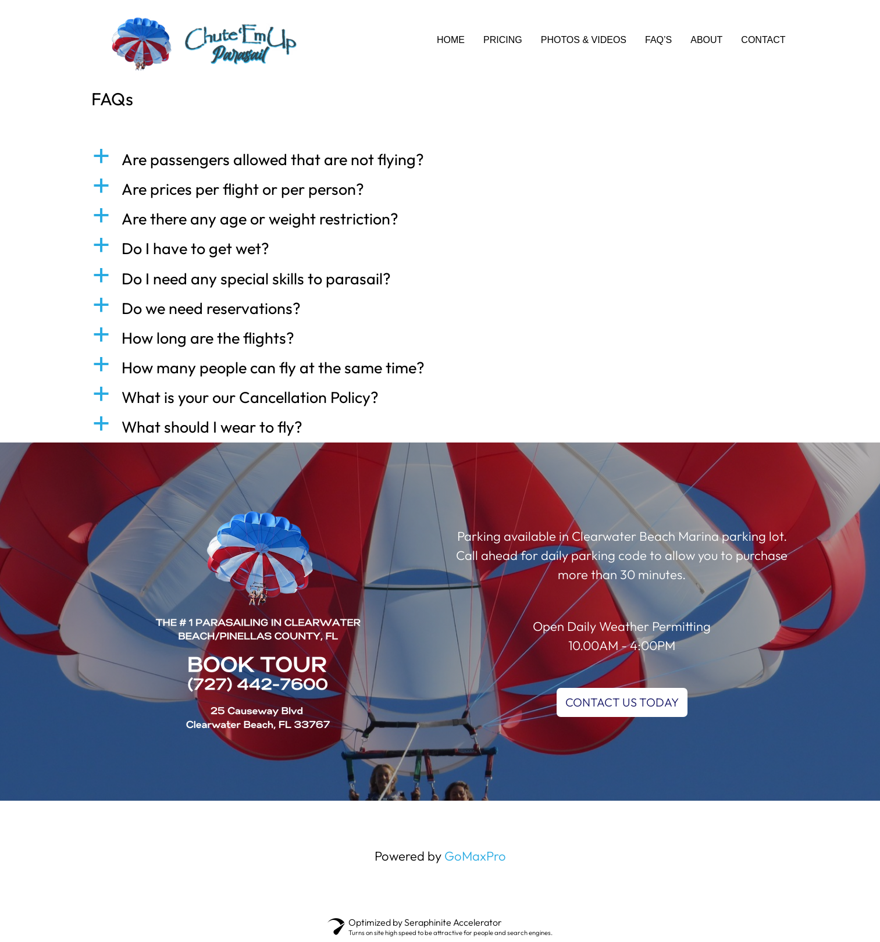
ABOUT (706, 40)
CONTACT (763, 40)
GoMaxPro (475, 856)
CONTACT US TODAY (622, 702)
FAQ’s (658, 40)
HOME (451, 40)
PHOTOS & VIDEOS (583, 40)
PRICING (502, 40)
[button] (440, 160)
